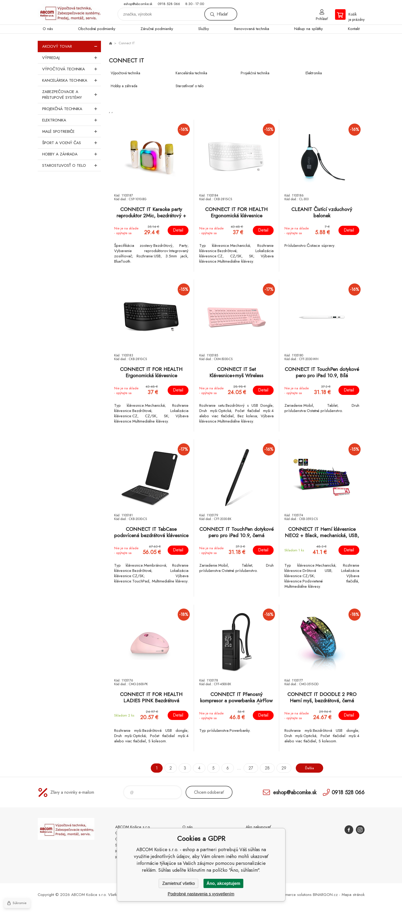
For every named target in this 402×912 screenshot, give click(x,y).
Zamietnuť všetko (178, 883)
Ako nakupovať (258, 827)
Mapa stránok (353, 895)
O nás (48, 29)
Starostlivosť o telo (71, 165)
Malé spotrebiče (71, 131)
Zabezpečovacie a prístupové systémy (71, 94)
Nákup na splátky (308, 29)
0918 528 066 (169, 3)
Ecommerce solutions (294, 895)
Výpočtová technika (71, 69)
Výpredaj (71, 57)
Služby (203, 29)
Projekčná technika (71, 108)
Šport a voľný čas (71, 142)
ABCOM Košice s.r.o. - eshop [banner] (69, 12)
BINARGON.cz (325, 895)
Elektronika (71, 120)
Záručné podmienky (157, 29)
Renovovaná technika (251, 29)
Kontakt (354, 29)
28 (265, 768)
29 (281, 768)
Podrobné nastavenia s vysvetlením (201, 894)
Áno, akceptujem (223, 883)
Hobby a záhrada (71, 154)
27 (248, 768)
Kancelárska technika (71, 80)
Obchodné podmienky (96, 29)
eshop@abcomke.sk (138, 3)
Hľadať (222, 14)
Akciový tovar (71, 46)
